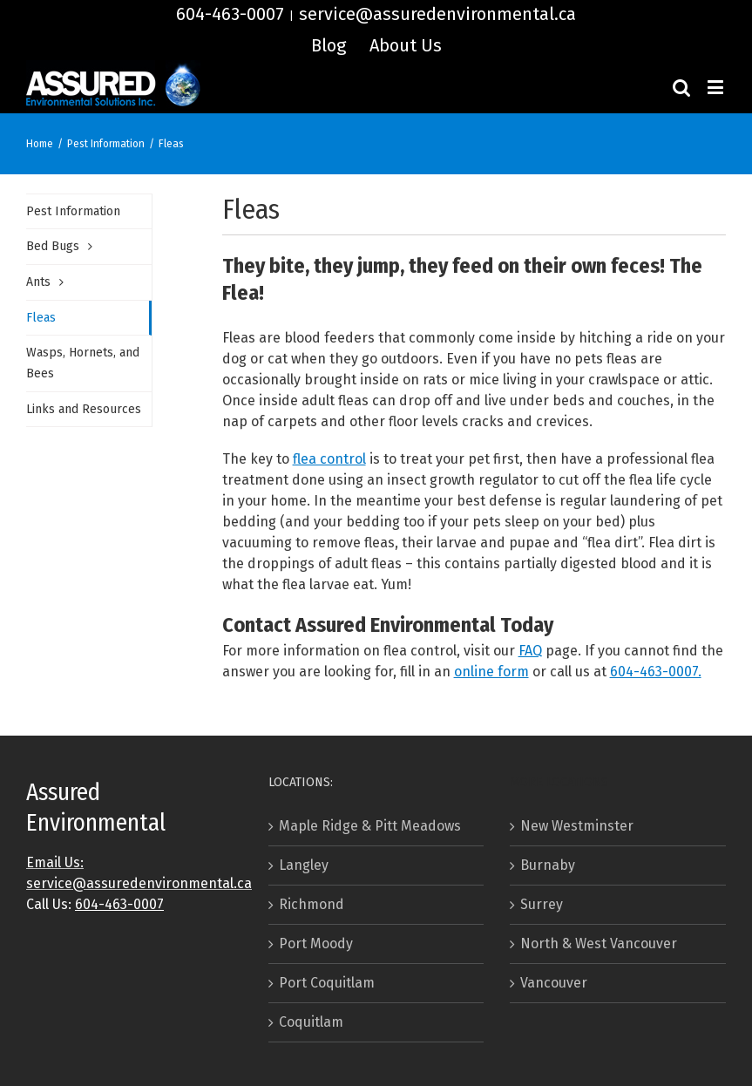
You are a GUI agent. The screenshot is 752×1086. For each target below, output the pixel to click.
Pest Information (73, 211)
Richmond (311, 904)
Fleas (41, 317)
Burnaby (547, 865)
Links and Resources (83, 409)
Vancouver (553, 982)
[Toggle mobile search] (681, 87)
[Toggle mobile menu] (717, 87)
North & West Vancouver (598, 943)
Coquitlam (311, 1022)
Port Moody (316, 943)
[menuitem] (328, 45)
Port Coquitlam (327, 982)
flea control (329, 459)
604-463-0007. (655, 671)
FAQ (530, 650)
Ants (38, 282)
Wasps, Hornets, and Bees (82, 363)
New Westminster (576, 826)
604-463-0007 (230, 13)
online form (491, 671)
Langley (304, 865)
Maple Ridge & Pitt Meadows (370, 826)
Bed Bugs (52, 246)
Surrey (541, 904)
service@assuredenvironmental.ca (437, 13)
